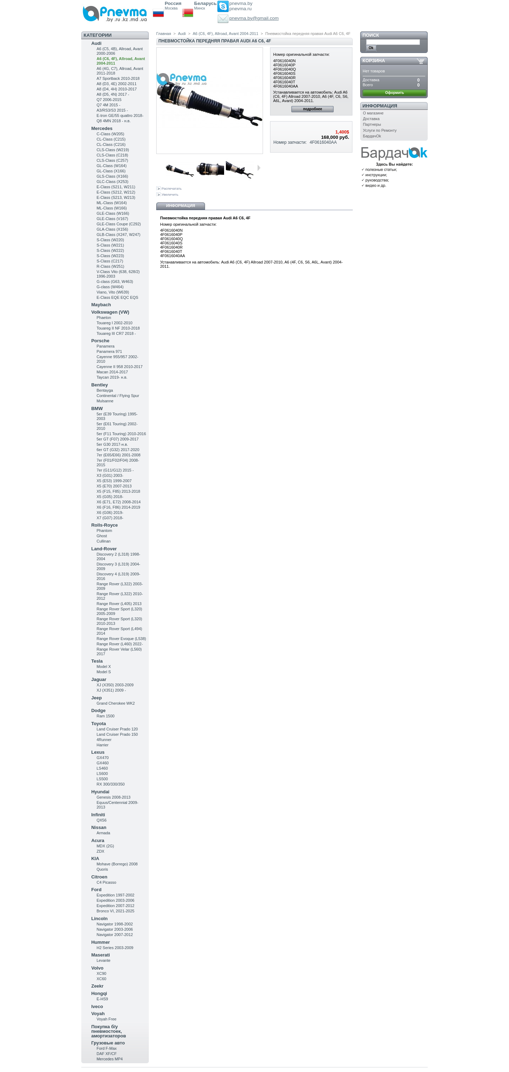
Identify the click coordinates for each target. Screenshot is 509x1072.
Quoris (102, 869)
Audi (96, 43)
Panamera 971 (109, 351)
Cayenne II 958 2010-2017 (119, 367)
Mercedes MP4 (109, 1059)
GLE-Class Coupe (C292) (118, 224)
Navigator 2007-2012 (114, 934)
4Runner (103, 740)
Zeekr (97, 986)
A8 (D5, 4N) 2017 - (112, 94)
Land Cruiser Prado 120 (117, 729)
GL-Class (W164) (111, 166)
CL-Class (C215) (110, 139)
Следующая (259, 168)
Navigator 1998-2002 (114, 924)
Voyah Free (106, 1019)
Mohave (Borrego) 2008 (117, 864)
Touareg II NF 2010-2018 (118, 328)
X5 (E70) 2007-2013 (113, 486)
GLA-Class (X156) (112, 229)
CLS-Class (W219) (112, 150)
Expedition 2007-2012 (115, 906)
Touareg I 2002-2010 (114, 323)
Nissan (98, 827)
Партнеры (372, 124)
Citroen (99, 876)
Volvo (97, 968)
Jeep (96, 697)
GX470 (102, 758)
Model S (103, 672)
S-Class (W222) (110, 250)
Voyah (98, 1013)
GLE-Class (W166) (112, 213)
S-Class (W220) (110, 240)
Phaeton (103, 317)
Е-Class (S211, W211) (115, 187)
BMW (97, 408)
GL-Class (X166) (110, 171)
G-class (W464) (109, 287)
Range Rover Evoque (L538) (121, 638)
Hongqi (99, 993)
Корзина (374, 60)
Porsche (100, 340)
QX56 (101, 820)
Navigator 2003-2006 (114, 929)
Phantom (104, 530)
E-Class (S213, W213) (115, 197)
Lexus (98, 752)
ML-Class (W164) (111, 203)
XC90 (101, 973)
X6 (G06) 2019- (109, 512)
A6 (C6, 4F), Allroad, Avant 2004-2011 (225, 33)
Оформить (394, 93)
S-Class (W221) (110, 245)
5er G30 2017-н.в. (112, 444)
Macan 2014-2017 (112, 372)
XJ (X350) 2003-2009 (115, 685)
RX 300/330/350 (110, 784)
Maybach (101, 304)
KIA (95, 858)
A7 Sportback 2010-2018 (118, 78)
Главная (163, 33)
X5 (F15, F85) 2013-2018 (118, 491)
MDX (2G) (105, 846)
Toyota (98, 723)
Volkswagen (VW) (110, 312)
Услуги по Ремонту (380, 130)
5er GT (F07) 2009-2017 (117, 439)
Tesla (97, 661)
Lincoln (99, 918)
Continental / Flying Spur (117, 395)
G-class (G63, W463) (114, 281)
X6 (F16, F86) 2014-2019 (118, 507)
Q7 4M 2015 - (108, 105)
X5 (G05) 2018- (109, 496)
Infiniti (98, 814)
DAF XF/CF (106, 1054)
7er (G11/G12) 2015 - (115, 470)
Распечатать (172, 188)
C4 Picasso (106, 882)
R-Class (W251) (110, 266)
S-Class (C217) (109, 261)
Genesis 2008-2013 (113, 797)
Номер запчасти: (290, 142)
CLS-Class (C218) (112, 155)
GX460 (102, 763)
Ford (96, 889)
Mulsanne (104, 401)
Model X (103, 666)
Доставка (371, 119)
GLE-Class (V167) (112, 219)
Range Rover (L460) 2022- (119, 644)
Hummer (100, 942)
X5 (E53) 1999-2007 (113, 481)
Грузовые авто (108, 1043)
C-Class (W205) (110, 134)
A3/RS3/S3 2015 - (112, 110)
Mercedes (101, 128)
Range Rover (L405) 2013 (118, 604)
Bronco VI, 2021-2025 (115, 911)
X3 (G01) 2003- (109, 475)
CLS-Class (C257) (112, 160)
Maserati (100, 955)
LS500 (102, 779)
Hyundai (100, 791)
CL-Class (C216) (110, 144)
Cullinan (103, 541)
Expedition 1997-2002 (115, 895)
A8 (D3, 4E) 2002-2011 (116, 84)
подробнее (312, 109)
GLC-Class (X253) (112, 181)
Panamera (105, 346)
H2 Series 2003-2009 (114, 948)
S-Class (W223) (110, 256)
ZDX (100, 851)
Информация (180, 205)
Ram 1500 (105, 716)
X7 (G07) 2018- (109, 518)
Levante (103, 960)
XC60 (101, 979)
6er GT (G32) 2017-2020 (117, 450)
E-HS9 (102, 999)
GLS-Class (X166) (112, 176)
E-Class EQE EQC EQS (117, 297)
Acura (97, 840)
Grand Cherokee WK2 (115, 703)
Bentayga (104, 390)
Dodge (98, 710)
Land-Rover (104, 548)
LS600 (102, 773)
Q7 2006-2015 (108, 99)
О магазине (373, 113)
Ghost (101, 536)
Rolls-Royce (104, 525)
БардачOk (372, 136)
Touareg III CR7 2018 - (116, 333)
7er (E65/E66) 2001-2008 (118, 455)
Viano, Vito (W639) (112, 292)
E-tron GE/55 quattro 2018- (120, 115)
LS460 (102, 768)
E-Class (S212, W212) (115, 192)
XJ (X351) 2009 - (111, 690)
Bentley (99, 384)
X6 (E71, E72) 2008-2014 (118, 502)
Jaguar (98, 679)
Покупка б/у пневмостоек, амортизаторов (108, 1031)
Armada (103, 833)
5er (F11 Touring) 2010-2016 (121, 434)
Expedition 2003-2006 (115, 900)
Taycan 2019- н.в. (111, 377)
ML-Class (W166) (111, 208)
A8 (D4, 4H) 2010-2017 (116, 89)
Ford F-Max (106, 1048)
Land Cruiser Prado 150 (117, 734)
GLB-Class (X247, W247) (118, 234)
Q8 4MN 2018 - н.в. (113, 121)
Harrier (102, 745)
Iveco (97, 1006)
